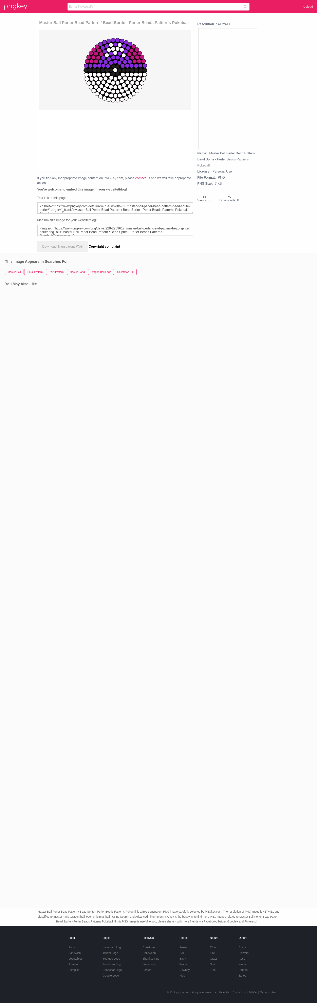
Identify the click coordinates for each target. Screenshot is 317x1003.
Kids (182, 975)
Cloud (213, 947)
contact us (142, 178)
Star (212, 964)
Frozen (184, 947)
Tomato (73, 964)
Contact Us (239, 992)
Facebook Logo (112, 964)
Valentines (149, 964)
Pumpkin (74, 970)
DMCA (253, 992)
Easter (147, 970)
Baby (183, 958)
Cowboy (185, 970)
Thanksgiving (151, 958)
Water (242, 964)
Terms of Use (268, 992)
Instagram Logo (112, 947)
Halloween (149, 953)
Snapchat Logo (112, 970)
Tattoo (242, 975)
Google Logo (111, 975)
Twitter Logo (110, 953)
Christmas (149, 947)
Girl (182, 953)
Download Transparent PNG (62, 246)
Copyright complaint (104, 246)
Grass (213, 958)
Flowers (243, 953)
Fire (212, 953)
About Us (224, 992)
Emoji (242, 947)
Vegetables (75, 958)
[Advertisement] (92, 140)
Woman (184, 964)
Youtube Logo (111, 958)
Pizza (72, 947)
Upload (308, 6)
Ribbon (243, 970)
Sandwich (75, 953)
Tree (213, 970)
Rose (242, 958)
